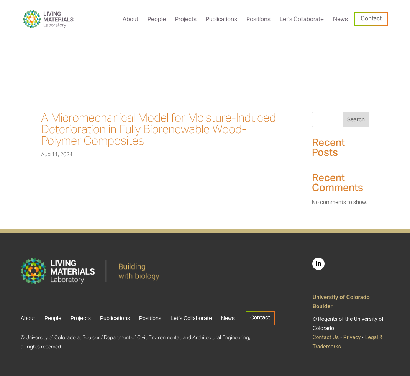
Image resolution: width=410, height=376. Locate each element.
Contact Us (325, 337)
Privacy (352, 337)
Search (356, 119)
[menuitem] (130, 18)
